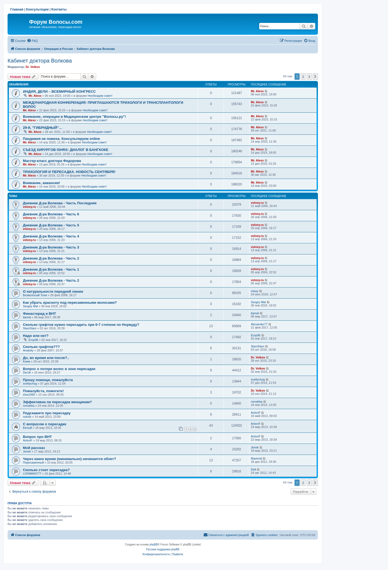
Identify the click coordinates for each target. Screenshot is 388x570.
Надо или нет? (35, 336)
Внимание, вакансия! (41, 183)
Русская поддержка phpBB (162, 549)
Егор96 (33, 339)
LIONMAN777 (32, 473)
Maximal (256, 458)
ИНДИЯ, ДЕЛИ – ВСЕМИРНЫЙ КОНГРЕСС (59, 91)
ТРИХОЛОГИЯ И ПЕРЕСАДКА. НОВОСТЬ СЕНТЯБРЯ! (69, 172)
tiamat (27, 317)
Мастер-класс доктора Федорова (52, 161)
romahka (28, 405)
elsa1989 (29, 394)
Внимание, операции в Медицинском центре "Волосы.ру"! (74, 117)
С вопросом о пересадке (44, 424)
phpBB (154, 544)
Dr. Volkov (33, 66)
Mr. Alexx (35, 95)
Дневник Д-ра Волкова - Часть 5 (51, 225)
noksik (27, 416)
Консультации (37, 9)
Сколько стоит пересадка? (46, 470)
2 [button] (303, 76)
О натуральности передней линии (53, 291)
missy (254, 291)
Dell (253, 469)
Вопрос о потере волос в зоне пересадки (59, 369)
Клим (26, 361)
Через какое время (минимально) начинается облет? (69, 459)
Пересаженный (33, 462)
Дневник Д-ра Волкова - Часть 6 (51, 214)
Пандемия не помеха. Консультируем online (61, 139)
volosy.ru (29, 206)
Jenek (27, 451)
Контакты (59, 9)
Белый (27, 427)
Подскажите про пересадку (47, 413)
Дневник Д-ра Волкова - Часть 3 (51, 247)
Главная (16, 9)
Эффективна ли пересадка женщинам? (57, 402)
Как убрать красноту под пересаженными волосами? (70, 302)
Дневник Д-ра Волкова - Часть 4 (51, 236)
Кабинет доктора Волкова (40, 61)
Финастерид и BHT (39, 314)
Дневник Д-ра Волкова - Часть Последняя (59, 203)
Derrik (27, 372)
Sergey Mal (30, 306)
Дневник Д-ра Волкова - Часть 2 (51, 258)
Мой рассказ (34, 448)
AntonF (255, 412)
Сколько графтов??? (41, 347)
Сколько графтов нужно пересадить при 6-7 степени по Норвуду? (81, 325)
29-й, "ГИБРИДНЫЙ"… (42, 128)
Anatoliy (28, 350)
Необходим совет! (100, 95)
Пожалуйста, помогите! (43, 391)
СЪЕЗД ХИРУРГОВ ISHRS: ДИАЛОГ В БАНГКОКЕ (65, 150)
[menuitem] (32, 40)
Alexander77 (259, 324)
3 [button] (309, 76)
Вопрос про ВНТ (37, 437)
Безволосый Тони (35, 295)
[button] (315, 76)
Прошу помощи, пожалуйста (48, 380)
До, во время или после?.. (46, 358)
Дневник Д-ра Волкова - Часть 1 (51, 269)
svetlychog (30, 383)
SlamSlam (29, 328)
